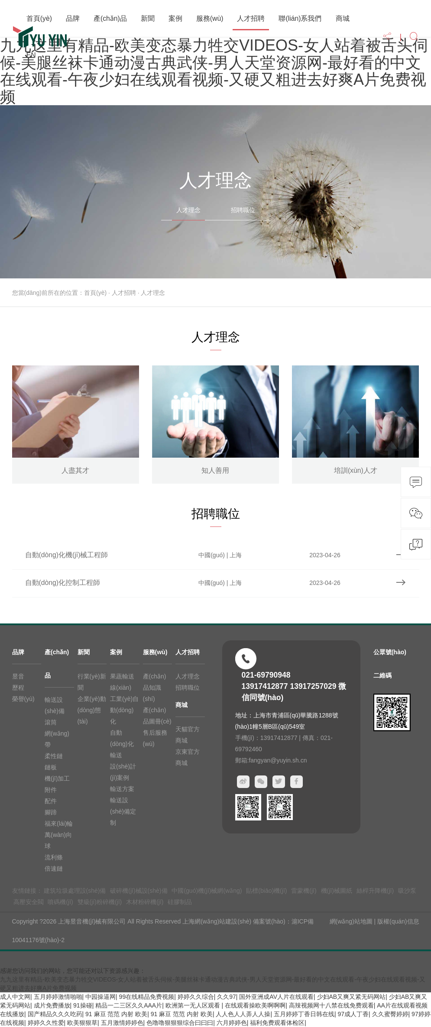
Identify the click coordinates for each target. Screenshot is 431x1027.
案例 (175, 18)
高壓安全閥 (28, 901)
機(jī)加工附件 (57, 784)
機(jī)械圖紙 (336, 890)
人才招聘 (251, 18)
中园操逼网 (100, 996)
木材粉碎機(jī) (144, 901)
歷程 (18, 687)
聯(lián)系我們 (300, 18)
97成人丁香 (353, 1014)
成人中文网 (15, 996)
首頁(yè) (39, 18)
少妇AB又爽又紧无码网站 (351, 996)
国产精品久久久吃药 (55, 1014)
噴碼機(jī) (60, 901)
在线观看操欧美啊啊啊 (255, 1005)
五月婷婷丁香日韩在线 (304, 1014)
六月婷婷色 (232, 1022)
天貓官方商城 (187, 735)
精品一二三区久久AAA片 (128, 1005)
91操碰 (82, 1005)
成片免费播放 (52, 1005)
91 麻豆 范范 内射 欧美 (116, 1014)
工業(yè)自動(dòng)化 (124, 710)
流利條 (54, 857)
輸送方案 (122, 788)
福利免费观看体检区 (277, 1022)
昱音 (18, 676)
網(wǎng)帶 (57, 739)
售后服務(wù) (155, 738)
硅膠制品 (180, 901)
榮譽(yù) (23, 698)
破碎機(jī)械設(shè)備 (138, 890)
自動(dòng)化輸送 (121, 744)
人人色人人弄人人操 (243, 1014)
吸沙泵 (407, 890)
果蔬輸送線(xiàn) (122, 682)
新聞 (148, 18)
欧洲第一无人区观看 (193, 1005)
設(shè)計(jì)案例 (123, 772)
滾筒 (51, 722)
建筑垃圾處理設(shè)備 (75, 890)
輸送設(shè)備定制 (123, 811)
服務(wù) (210, 18)
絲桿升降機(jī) (375, 890)
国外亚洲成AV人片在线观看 (276, 996)
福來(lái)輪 (59, 823)
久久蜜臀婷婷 (390, 1014)
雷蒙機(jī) (303, 890)
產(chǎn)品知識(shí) (154, 687)
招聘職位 (243, 210)
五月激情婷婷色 (122, 1022)
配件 (51, 801)
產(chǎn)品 (110, 18)
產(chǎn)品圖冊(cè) (157, 716)
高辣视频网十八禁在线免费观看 (331, 1005)
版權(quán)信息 (398, 921)
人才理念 (188, 210)
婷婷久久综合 (196, 996)
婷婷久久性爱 (46, 1022)
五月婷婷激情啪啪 (58, 996)
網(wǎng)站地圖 (351, 921)
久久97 (226, 996)
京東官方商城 (187, 757)
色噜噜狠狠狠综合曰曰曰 (179, 1022)
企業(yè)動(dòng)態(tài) (92, 710)
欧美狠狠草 (82, 1022)
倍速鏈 (54, 868)
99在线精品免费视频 (147, 996)
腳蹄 (51, 812)
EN (31, 55)
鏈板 (51, 767)
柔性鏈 (54, 755)
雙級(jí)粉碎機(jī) (100, 901)
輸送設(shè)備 (55, 705)
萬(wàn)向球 (58, 840)
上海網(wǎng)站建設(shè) (217, 921)
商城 (343, 18)
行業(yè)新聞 (92, 682)
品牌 (73, 18)
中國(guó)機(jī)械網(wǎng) (207, 890)
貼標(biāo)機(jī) (266, 890)
